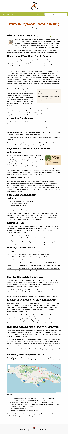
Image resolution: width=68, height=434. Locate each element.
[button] (38, 385)
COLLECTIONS (7, 14)
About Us (39, 14)
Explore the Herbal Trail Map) (44, 36)
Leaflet (58, 392)
